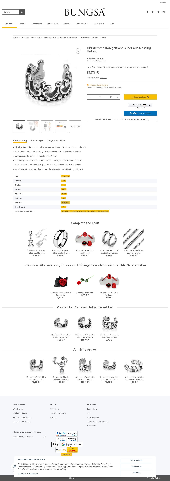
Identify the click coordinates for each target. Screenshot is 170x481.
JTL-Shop (158, 478)
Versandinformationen (22, 421)
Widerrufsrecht (93, 417)
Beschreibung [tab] (20, 140)
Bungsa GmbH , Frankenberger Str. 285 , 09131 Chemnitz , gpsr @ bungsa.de (85, 211)
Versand (103, 77)
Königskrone (65, 202)
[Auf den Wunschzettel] (78, 51)
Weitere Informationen (139, 119)
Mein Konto (54, 409)
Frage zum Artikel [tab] (56, 140)
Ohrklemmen (101, 61)
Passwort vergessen (58, 413)
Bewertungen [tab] (37, 140)
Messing (64, 194)
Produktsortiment (20, 413)
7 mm (63, 185)
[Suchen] (10, 12)
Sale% (112, 24)
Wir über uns (18, 409)
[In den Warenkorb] (15, 45)
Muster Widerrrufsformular (98, 421)
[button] (147, 12)
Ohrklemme (65, 176)
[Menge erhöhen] (117, 97)
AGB (88, 413)
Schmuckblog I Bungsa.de (29, 437)
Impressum (91, 426)
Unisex (64, 207)
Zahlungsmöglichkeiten (22, 417)
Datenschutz (92, 409)
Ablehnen (136, 473)
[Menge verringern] (89, 97)
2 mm (63, 180)
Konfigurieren (136, 466)
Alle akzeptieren (136, 460)
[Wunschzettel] (152, 12)
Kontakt (163, 2)
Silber (63, 198)
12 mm (64, 189)
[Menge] (100, 97)
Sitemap (53, 417)
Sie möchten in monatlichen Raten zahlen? (122, 119)
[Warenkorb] (161, 12)
